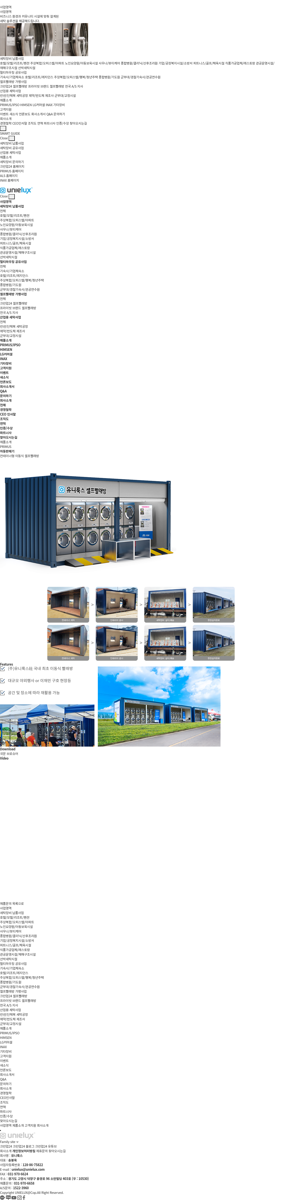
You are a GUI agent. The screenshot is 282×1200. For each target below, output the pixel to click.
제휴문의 (42, 1150)
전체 (3, 210)
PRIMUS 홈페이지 (12, 171)
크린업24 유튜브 (45, 1146)
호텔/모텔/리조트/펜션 (15, 63)
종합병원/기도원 (109, 77)
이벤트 (4, 114)
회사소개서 (38, 114)
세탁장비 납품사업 (12, 58)
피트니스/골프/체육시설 (208, 63)
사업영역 (5, 7)
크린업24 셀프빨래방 (13, 86)
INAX (49, 104)
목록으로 (18, 903)
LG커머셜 (39, 104)
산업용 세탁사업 (10, 90)
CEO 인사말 (8, 414)
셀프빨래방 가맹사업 (13, 81)
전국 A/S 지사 (74, 86)
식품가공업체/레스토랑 (240, 63)
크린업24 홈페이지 (12, 166)
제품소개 (5, 100)
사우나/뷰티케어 (109, 63)
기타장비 (59, 104)
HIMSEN (26, 104)
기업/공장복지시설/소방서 (175, 63)
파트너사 (49, 123)
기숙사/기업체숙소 (12, 77)
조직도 (32, 123)
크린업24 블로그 (23, 1146)
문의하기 (59, 114)
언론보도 (24, 114)
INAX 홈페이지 (9, 180)
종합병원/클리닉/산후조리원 (139, 63)
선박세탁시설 (26, 67)
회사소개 (5, 118)
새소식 (13, 114)
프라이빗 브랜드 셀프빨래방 (46, 86)
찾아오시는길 (78, 123)
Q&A (49, 114)
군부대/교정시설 (65, 95)
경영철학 (5, 123)
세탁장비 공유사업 (12, 147)
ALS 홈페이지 (9, 175)
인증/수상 (62, 123)
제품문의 (5, 903)
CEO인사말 (19, 123)
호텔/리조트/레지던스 (39, 77)
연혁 (40, 123)
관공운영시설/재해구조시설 (18, 252)
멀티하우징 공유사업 (13, 72)
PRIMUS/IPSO (9, 104)
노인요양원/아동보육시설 (81, 63)
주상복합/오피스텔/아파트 (47, 63)
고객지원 (5, 109)
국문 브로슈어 (9, 753)
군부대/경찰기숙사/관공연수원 (140, 77)
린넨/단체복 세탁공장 (14, 95)
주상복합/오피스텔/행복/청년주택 (76, 77)
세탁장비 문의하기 (12, 161)
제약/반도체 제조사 (41, 95)
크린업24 (6, 1146)
